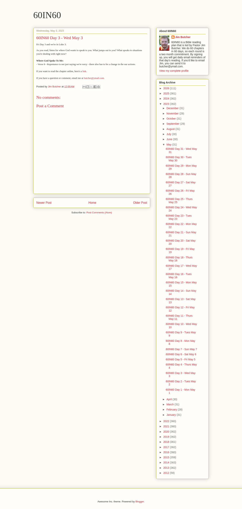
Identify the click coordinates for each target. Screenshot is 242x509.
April (169, 399)
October (171, 118)
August (170, 129)
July (169, 134)
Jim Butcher (183, 37)
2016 (166, 452)
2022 (166, 421)
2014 (166, 462)
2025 (166, 93)
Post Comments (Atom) (99, 212)
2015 (166, 457)
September (173, 123)
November (172, 113)
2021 (166, 426)
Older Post (140, 202)
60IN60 (47, 15)
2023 (166, 103)
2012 (166, 472)
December (172, 108)
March (170, 404)
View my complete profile (173, 70)
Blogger (139, 501)
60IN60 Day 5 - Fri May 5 (180, 359)
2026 (166, 88)
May (169, 144)
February (172, 409)
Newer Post (44, 202)
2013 (166, 467)
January (171, 414)
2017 (166, 447)
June (169, 139)
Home (92, 202)
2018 (166, 441)
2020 (166, 431)
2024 (166, 98)
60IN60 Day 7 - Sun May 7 (181, 349)
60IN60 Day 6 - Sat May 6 (181, 354)
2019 (166, 436)
